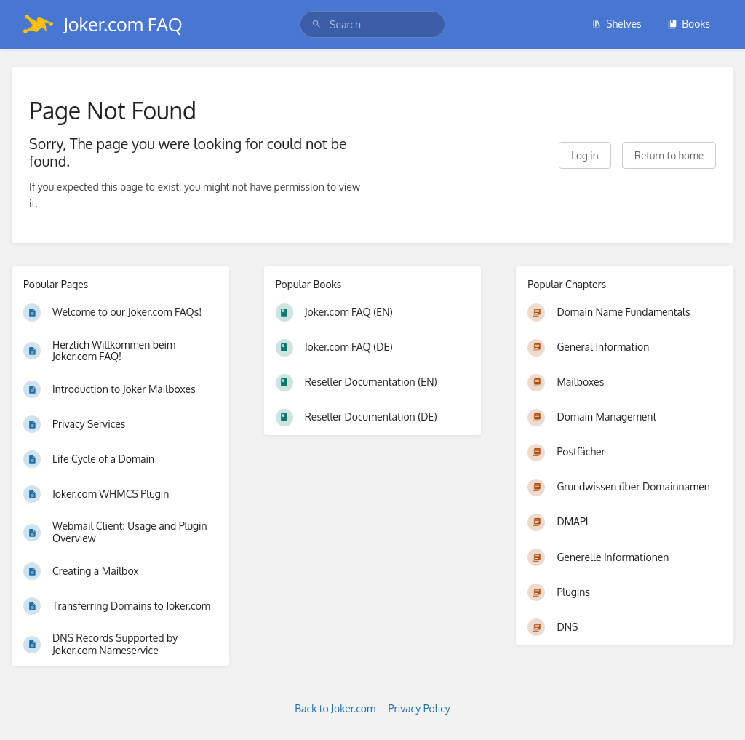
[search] (372, 24)
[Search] (316, 24)
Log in (584, 155)
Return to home (669, 155)
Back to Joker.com (335, 708)
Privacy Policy (419, 708)
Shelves (616, 23)
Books (688, 23)
